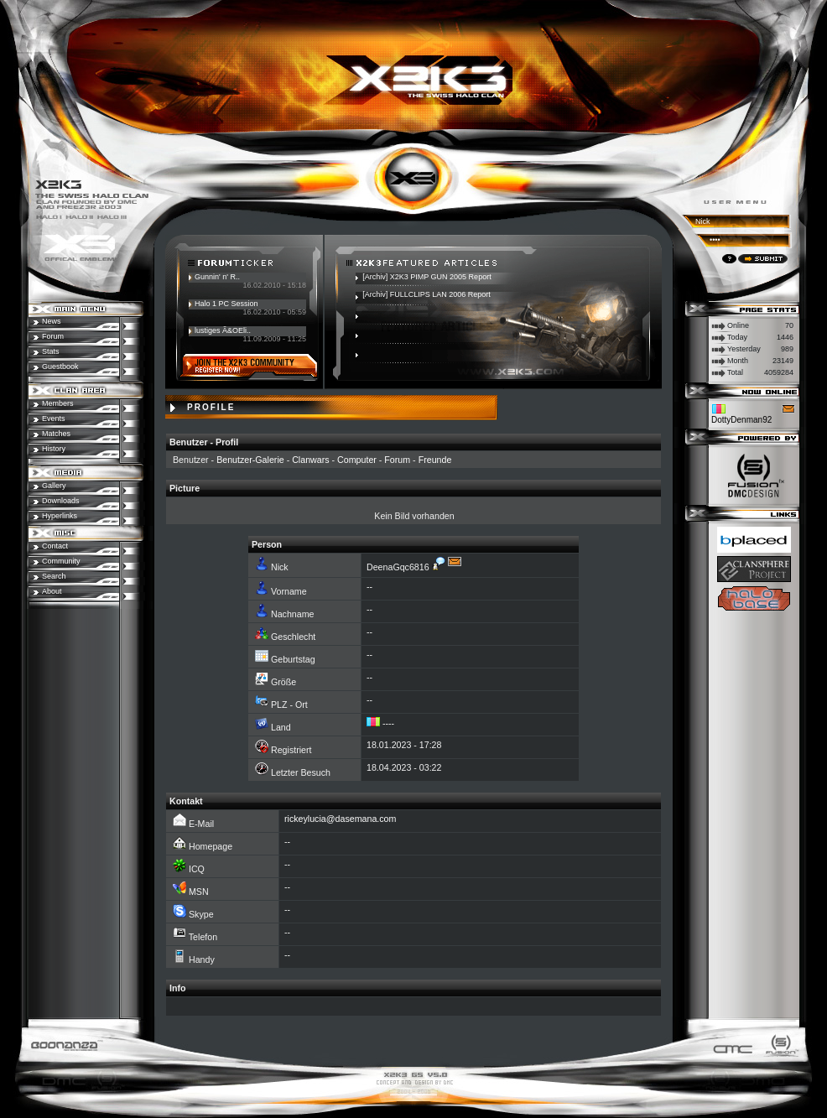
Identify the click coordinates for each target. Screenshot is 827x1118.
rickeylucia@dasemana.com (340, 819)
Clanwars (310, 460)
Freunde (435, 460)
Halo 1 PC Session (226, 303)
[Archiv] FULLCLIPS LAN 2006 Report (426, 294)
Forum (397, 460)
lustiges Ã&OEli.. (223, 330)
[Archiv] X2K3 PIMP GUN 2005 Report (426, 277)
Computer (357, 460)
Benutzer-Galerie (250, 460)
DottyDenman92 (741, 419)
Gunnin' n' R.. (217, 277)
